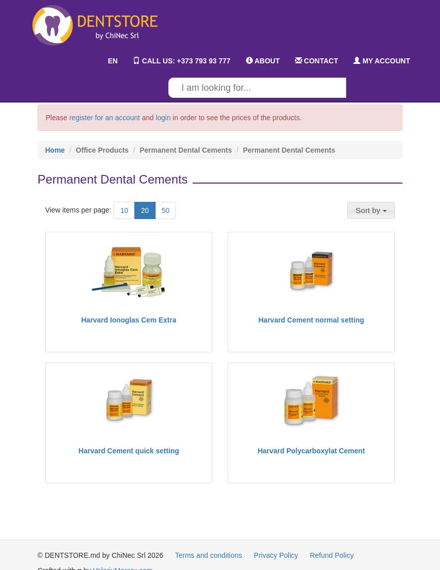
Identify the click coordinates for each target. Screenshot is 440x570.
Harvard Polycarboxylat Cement (311, 451)
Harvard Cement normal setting (311, 320)
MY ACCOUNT (381, 61)
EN (105, 61)
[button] (371, 210)
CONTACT (316, 61)
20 (145, 210)
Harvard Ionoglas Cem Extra (128, 320)
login (163, 118)
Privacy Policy (276, 555)
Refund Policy (331, 555)
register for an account (104, 118)
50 (166, 210)
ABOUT (263, 61)
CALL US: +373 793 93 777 (181, 61)
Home (55, 150)
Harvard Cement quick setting (129, 451)
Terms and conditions (208, 555)
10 (124, 210)
